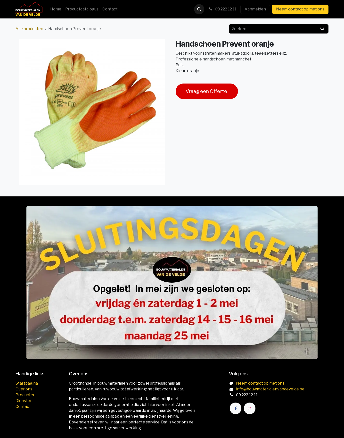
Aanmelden (255, 9)
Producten (25, 395)
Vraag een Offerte (207, 91)
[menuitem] (55, 9)
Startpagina (27, 383)
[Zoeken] (322, 29)
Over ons (24, 389)
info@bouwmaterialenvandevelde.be (270, 389)
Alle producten (29, 28)
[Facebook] (235, 408)
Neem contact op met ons (300, 9)
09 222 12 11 (222, 9)
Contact (23, 406)
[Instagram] (249, 408)
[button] (199, 9)
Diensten (24, 400)
